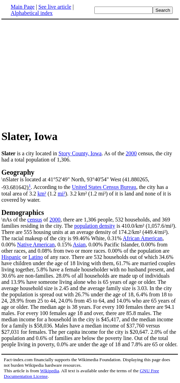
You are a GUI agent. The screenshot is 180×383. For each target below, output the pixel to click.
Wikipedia (49, 370)
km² (41, 194)
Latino (35, 257)
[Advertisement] (90, 74)
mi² (61, 194)
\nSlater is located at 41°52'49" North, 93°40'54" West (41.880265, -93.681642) (90, 179)
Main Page (23, 7)
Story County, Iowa (80, 153)
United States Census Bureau (104, 187)
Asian (79, 244)
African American (142, 238)
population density (94, 226)
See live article (54, 7)
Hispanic (11, 257)
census (34, 220)
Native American (36, 244)
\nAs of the (90, 216)
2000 (131, 153)
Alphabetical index (32, 13)
